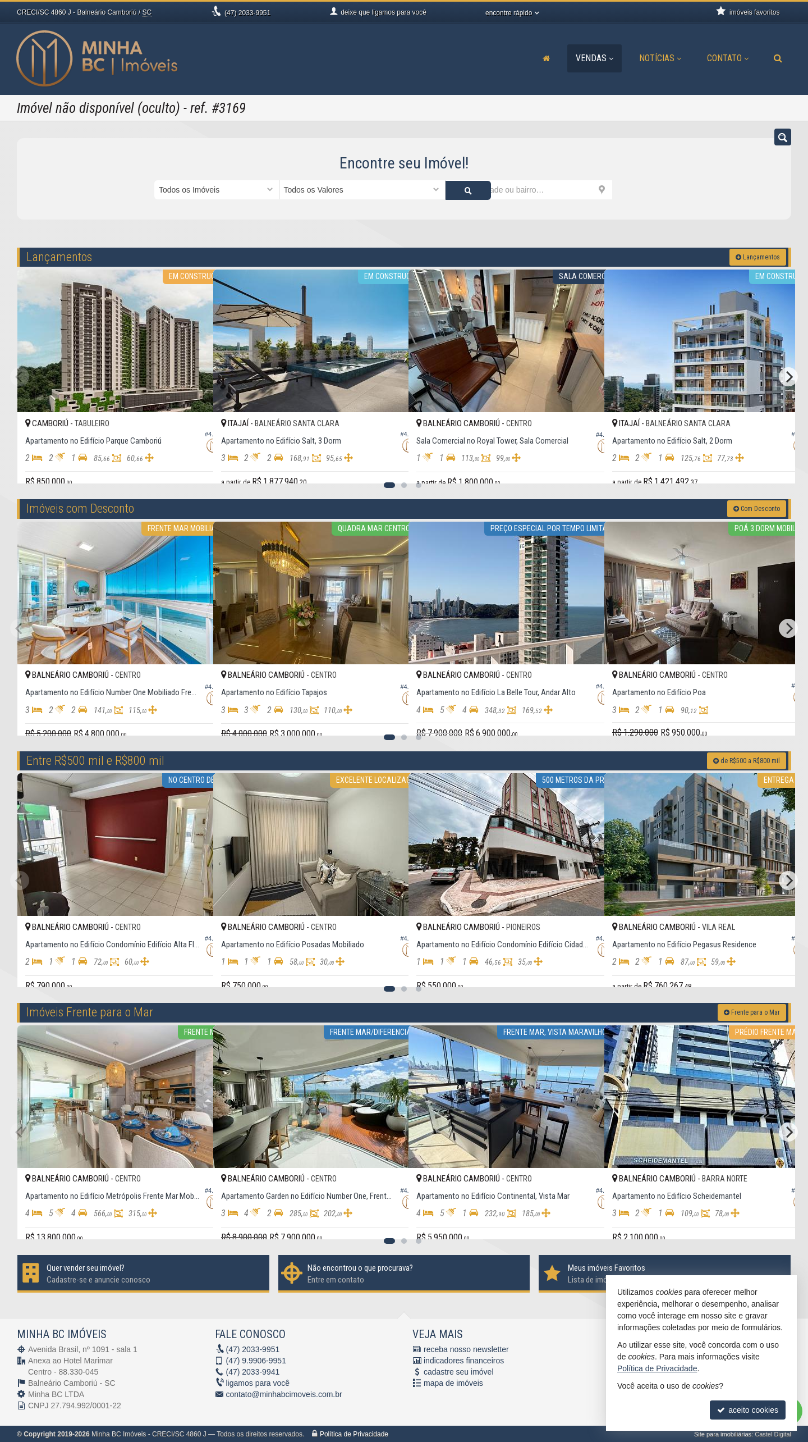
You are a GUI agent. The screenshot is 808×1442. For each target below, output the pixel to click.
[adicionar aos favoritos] (192, 464)
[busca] (778, 58)
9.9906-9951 (256, 1360)
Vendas (594, 58)
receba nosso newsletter (466, 1348)
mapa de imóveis (453, 1382)
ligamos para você (258, 1382)
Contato (728, 58)
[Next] (788, 376)
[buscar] (633, 189)
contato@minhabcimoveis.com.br (284, 1393)
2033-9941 (253, 1371)
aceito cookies (747, 1410)
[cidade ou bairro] (529, 189)
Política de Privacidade (354, 1434)
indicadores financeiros (464, 1360)
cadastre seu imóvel (459, 1371)
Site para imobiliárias (722, 1433)
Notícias (660, 58)
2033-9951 (247, 13)
